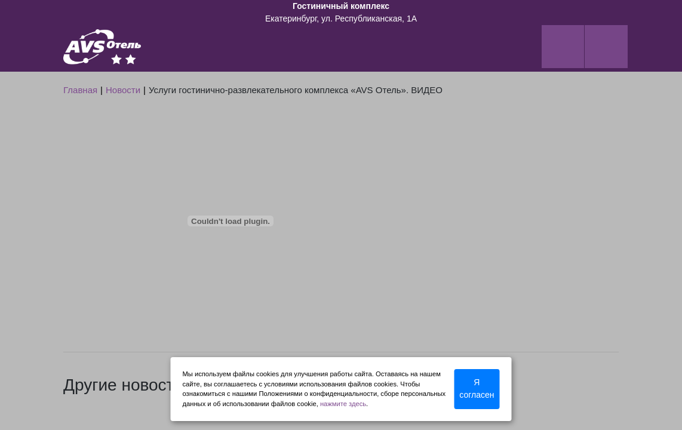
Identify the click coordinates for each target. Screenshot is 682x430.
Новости (123, 90)
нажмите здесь (343, 403)
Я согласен (476, 388)
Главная (80, 90)
